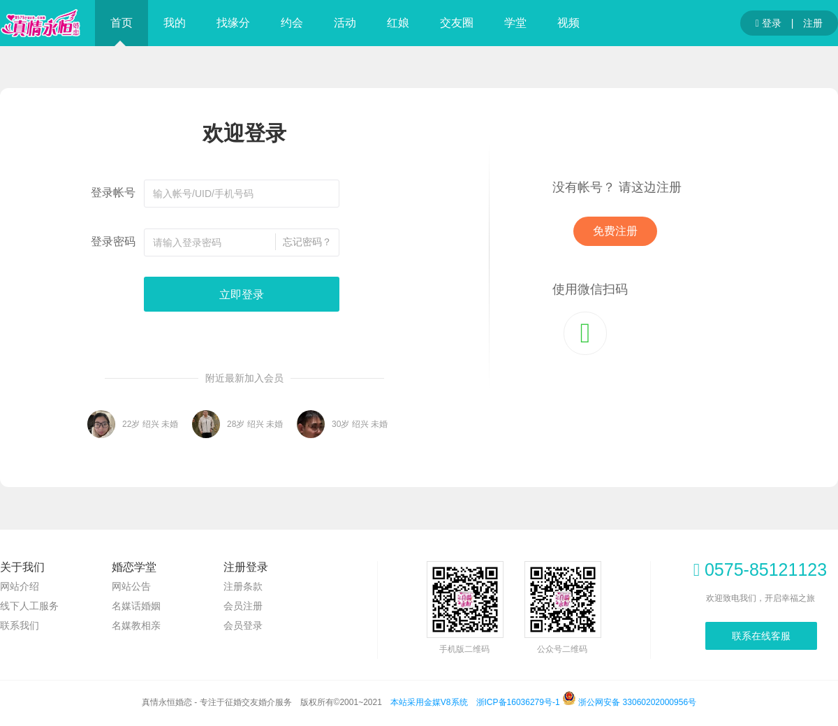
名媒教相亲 (136, 625)
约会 (292, 23)
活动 (345, 23)
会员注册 (243, 605)
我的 (174, 23)
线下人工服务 (29, 605)
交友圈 (456, 23)
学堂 (515, 23)
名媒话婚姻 (136, 605)
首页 (121, 23)
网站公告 (131, 586)
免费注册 (615, 231)
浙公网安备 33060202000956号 (629, 702)
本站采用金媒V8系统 (429, 702)
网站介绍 (19, 586)
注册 (813, 23)
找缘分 (233, 23)
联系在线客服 (761, 635)
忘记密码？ (307, 241)
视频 (568, 23)
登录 (768, 23)
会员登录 (243, 625)
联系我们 (19, 625)
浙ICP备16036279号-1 (518, 702)
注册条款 (243, 586)
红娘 (398, 23)
